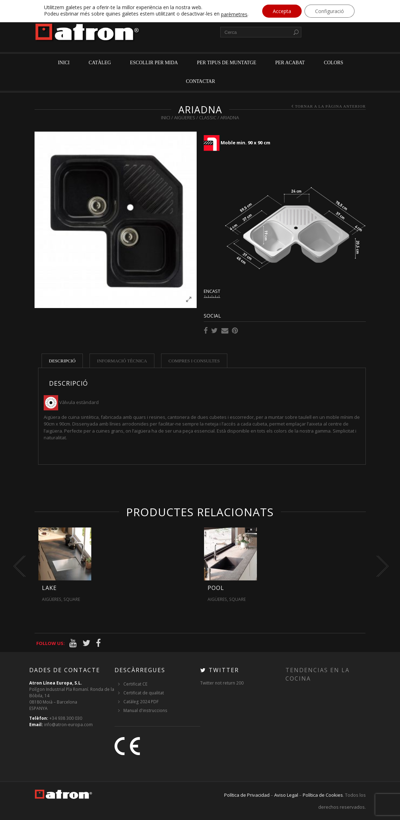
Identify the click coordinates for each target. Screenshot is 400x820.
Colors (333, 62)
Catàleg (99, 62)
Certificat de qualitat (143, 693)
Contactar (200, 81)
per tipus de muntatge (226, 62)
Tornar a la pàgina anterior (330, 106)
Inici (63, 62)
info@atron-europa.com (68, 725)
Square (71, 599)
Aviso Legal (286, 795)
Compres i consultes (194, 360)
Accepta (282, 11)
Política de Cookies (323, 795)
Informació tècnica (122, 360)
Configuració (329, 11)
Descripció (62, 360)
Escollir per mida (154, 62)
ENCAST (212, 291)
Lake (49, 588)
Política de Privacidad (247, 795)
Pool (216, 588)
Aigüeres (184, 117)
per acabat (290, 62)
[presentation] (17, 566)
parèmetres (234, 14)
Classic (207, 117)
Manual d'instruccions (145, 710)
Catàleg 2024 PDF (141, 702)
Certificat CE (135, 684)
